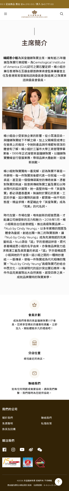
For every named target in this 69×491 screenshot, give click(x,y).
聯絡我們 (46, 417)
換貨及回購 (9, 429)
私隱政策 (46, 423)
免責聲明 (7, 423)
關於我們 (7, 417)
